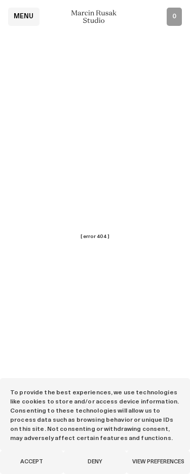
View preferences (158, 462)
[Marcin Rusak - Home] (95, 16)
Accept (31, 462)
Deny (95, 462)
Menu (24, 16)
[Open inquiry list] (174, 17)
